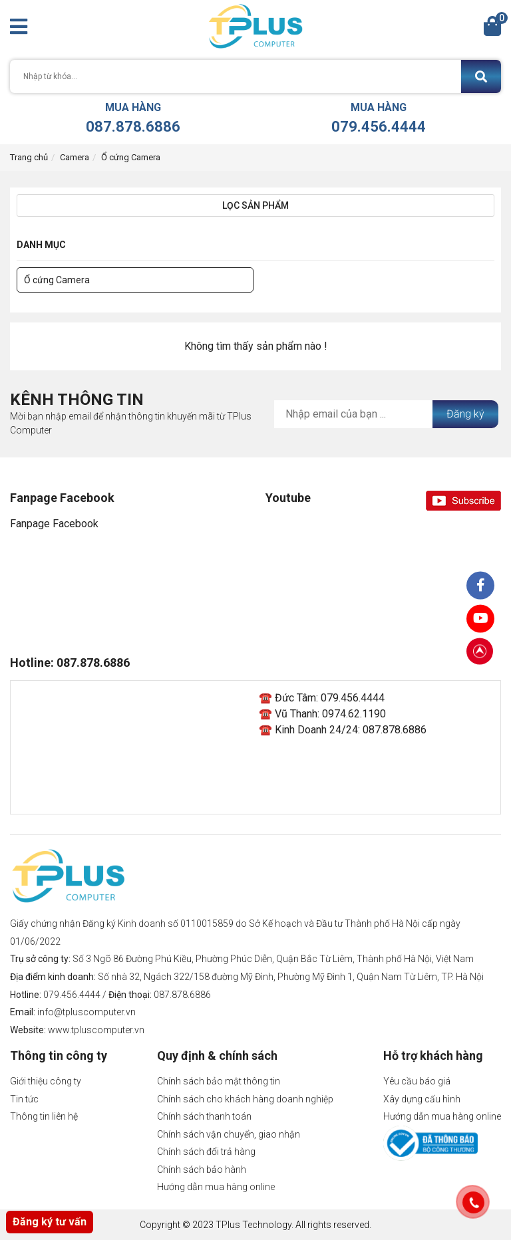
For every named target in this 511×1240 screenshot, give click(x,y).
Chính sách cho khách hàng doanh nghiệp (245, 1099)
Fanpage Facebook (54, 523)
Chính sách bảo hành (201, 1169)
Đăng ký (465, 414)
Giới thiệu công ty (45, 1081)
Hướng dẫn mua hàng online (216, 1186)
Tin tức (24, 1099)
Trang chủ (29, 157)
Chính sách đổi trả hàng (206, 1151)
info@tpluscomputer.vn (86, 1012)
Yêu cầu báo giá (416, 1081)
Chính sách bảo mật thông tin (218, 1081)
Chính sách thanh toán (204, 1116)
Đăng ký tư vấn (49, 1221)
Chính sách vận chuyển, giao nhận (228, 1134)
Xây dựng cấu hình (421, 1099)
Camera (74, 157)
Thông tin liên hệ (44, 1116)
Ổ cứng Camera (130, 157)
